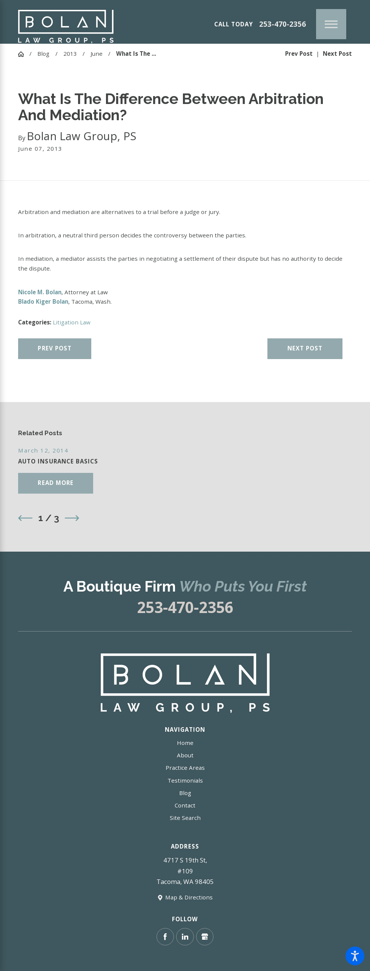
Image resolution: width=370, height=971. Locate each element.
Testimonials (185, 780)
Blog (43, 53)
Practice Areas (185, 767)
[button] (354, 956)
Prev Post (55, 348)
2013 (70, 53)
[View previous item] (25, 518)
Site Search (185, 817)
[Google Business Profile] (205, 937)
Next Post (305, 348)
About (185, 755)
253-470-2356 (282, 24)
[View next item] (72, 518)
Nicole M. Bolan (39, 292)
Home (185, 742)
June (97, 53)
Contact (185, 805)
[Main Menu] (331, 24)
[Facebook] (165, 937)
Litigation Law (72, 322)
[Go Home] (23, 54)
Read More (56, 482)
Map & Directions (189, 897)
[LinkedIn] (185, 937)
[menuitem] (185, 743)
